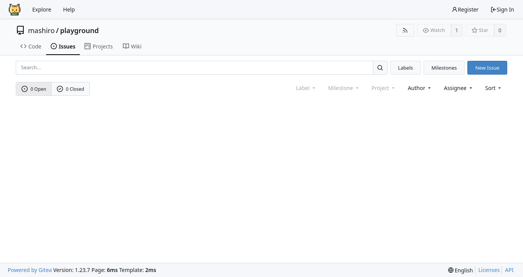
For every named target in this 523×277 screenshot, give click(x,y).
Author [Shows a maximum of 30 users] (420, 88)
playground (79, 30)
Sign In (502, 9)
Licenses (489, 270)
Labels (405, 67)
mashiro (41, 30)
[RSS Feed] (405, 30)
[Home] (14, 10)
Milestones (444, 67)
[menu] (494, 88)
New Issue (487, 67)
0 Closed (70, 89)
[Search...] (380, 67)
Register (465, 9)
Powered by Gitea (30, 270)
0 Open (34, 89)
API (509, 270)
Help (69, 9)
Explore (41, 9)
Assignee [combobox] (458, 88)
